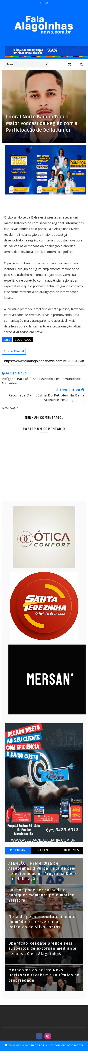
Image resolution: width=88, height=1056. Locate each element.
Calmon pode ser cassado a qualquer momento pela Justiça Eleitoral (41, 895)
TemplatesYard (18, 1045)
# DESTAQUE (22, 340)
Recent (44, 850)
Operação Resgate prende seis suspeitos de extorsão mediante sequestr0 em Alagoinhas (42, 948)
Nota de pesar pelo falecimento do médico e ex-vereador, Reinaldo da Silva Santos (42, 922)
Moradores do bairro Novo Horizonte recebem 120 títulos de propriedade (44, 975)
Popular (18, 850)
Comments (69, 850)
